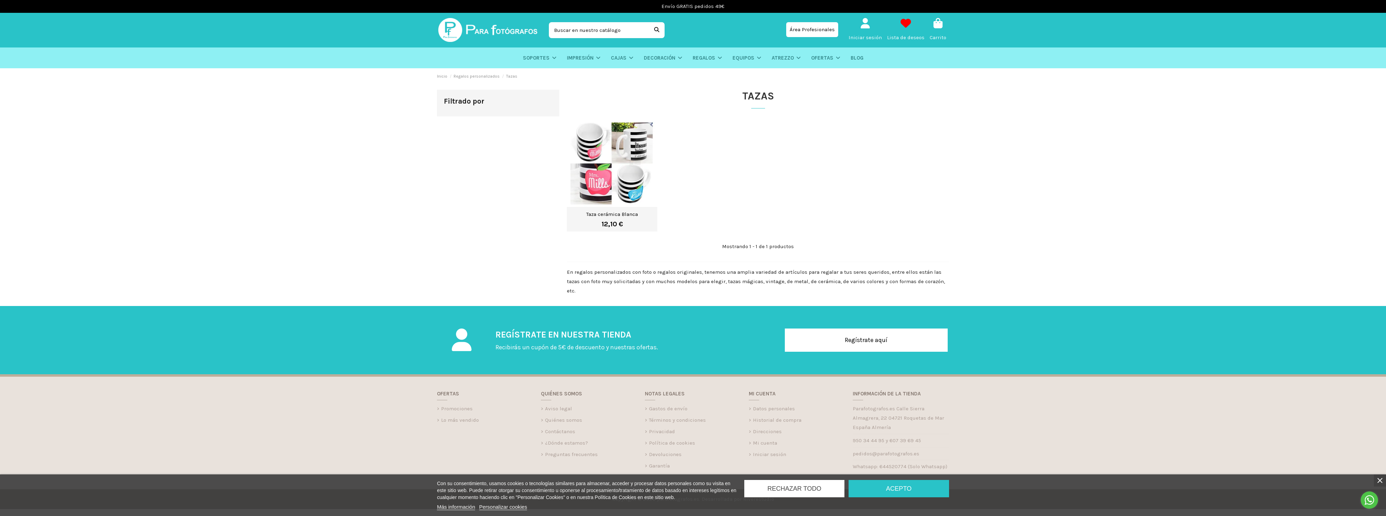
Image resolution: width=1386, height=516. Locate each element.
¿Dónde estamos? (566, 443)
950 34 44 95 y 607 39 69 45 (887, 440)
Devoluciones (665, 454)
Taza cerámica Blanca (612, 214)
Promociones (457, 408)
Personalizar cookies (503, 507)
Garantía (659, 466)
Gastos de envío (668, 408)
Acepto (899, 488)
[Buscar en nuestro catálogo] (657, 30)
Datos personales (774, 408)
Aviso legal (558, 408)
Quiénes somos (563, 420)
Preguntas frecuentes (571, 454)
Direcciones (767, 431)
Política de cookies (672, 443)
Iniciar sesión (769, 454)
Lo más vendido (460, 420)
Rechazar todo (794, 488)
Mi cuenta (765, 443)
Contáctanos (560, 431)
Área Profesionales (812, 29)
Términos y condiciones (677, 420)
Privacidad (662, 431)
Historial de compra (777, 420)
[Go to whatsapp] (1369, 500)
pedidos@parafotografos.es (886, 454)
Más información (456, 507)
